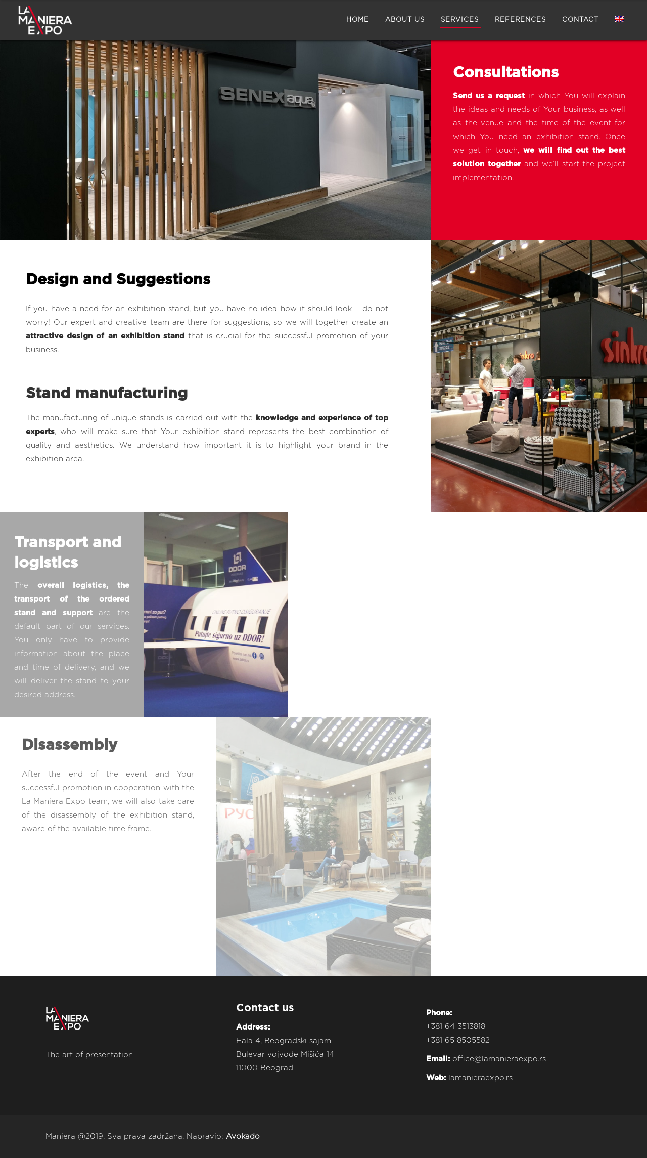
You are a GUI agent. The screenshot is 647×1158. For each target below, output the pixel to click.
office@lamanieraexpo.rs (499, 1059)
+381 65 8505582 (458, 1040)
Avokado (243, 1136)
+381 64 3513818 (455, 1027)
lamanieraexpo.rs (480, 1078)
